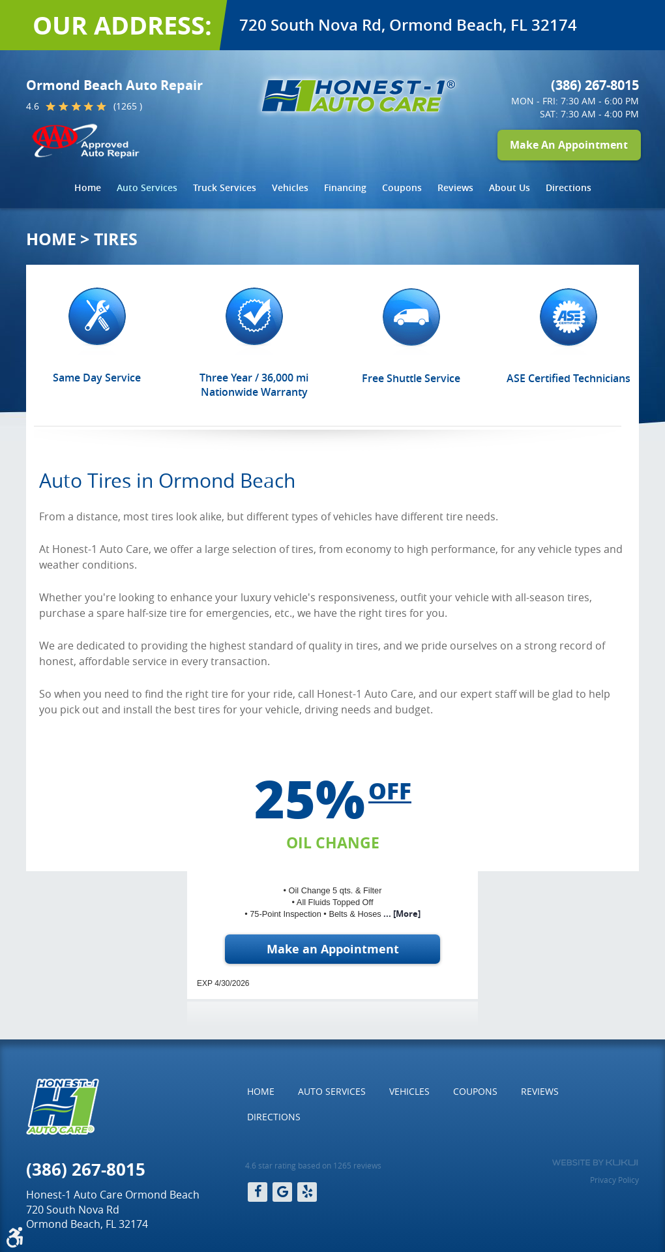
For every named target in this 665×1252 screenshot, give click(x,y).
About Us (509, 187)
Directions (568, 187)
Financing (345, 187)
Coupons (402, 187)
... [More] (401, 913)
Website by (595, 1162)
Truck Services (224, 187)
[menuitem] (87, 188)
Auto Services (147, 187)
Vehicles (290, 187)
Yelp (307, 1192)
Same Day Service (97, 377)
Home (87, 187)
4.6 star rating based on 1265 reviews (313, 1165)
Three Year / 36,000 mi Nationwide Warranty (254, 384)
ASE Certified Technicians (568, 378)
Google (282, 1192)
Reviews (455, 187)
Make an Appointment (333, 949)
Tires (116, 239)
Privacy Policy (614, 1179)
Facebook (257, 1192)
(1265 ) (127, 106)
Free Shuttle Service (411, 378)
